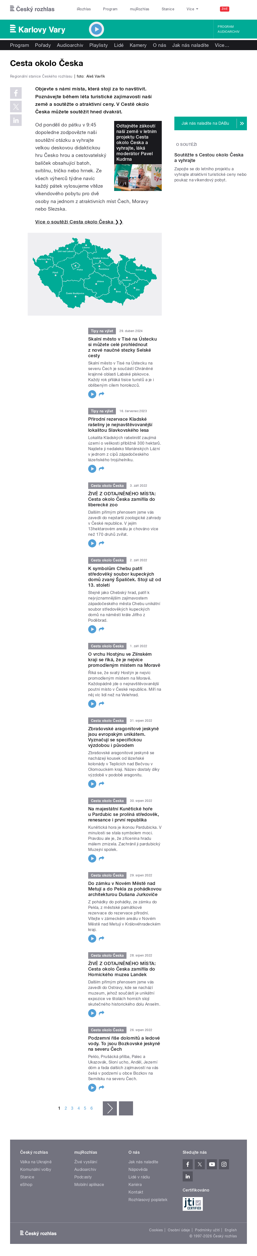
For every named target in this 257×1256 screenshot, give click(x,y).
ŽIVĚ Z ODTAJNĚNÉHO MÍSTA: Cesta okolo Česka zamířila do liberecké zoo (122, 499)
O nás (159, 45)
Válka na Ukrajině (36, 1162)
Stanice (150, 9)
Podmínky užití (207, 1230)
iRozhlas (81, 9)
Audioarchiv (228, 32)
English (231, 1230)
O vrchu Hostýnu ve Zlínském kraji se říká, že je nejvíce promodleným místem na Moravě (124, 659)
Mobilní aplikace (89, 1184)
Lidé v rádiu (139, 1177)
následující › (110, 1108)
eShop (26, 1184)
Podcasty (83, 1177)
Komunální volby (35, 1169)
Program (102, 9)
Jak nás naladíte (190, 45)
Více (222, 45)
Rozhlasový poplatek (147, 1199)
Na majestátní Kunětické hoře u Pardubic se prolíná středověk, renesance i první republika (123, 814)
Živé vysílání (85, 1162)
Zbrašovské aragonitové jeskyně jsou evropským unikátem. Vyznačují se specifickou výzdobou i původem (123, 737)
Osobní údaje (179, 1230)
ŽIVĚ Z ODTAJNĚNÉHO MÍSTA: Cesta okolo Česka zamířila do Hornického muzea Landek (122, 969)
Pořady (43, 45)
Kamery (138, 45)
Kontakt (135, 1192)
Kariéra (135, 1184)
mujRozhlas (127, 9)
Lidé (119, 45)
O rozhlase (173, 9)
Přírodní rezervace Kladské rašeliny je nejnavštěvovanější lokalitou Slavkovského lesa (120, 424)
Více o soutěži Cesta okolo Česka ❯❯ (79, 222)
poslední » (126, 1108)
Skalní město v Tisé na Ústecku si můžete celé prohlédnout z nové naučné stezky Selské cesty (122, 347)
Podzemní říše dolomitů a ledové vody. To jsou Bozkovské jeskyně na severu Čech (124, 1043)
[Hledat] (240, 9)
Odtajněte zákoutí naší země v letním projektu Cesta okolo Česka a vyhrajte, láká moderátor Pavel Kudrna (136, 142)
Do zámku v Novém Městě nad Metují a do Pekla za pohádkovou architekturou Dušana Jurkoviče (125, 889)
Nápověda (138, 1169)
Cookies (156, 1230)
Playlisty (98, 45)
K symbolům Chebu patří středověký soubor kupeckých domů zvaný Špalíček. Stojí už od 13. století (124, 577)
